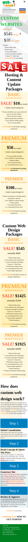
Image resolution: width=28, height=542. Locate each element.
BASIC (14, 94)
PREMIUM (14, 138)
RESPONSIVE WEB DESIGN (16, 481)
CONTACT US (9, 516)
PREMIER (14, 179)
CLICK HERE (9, 58)
